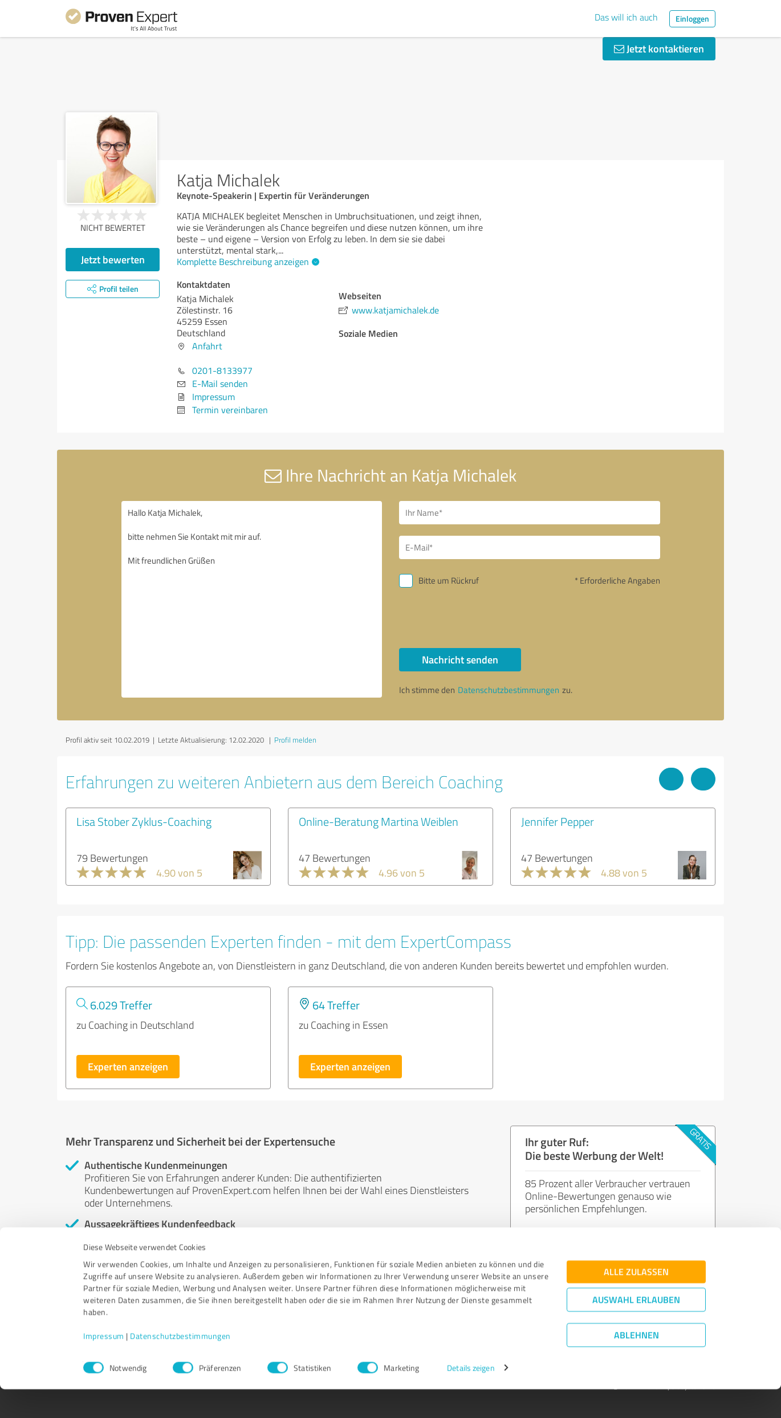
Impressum (103, 1364)
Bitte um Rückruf (448, 580)
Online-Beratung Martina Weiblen (378, 821)
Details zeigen (470, 1396)
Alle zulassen (636, 1300)
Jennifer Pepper (557, 821)
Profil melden (295, 740)
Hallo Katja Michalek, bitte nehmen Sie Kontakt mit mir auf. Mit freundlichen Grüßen (252, 599)
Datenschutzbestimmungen (180, 1364)
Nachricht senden (460, 659)
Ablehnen (636, 1363)
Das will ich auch (626, 17)
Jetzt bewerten (113, 259)
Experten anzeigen (128, 1066)
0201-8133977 (222, 370)
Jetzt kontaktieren (659, 48)
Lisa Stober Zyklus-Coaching (143, 821)
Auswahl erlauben (636, 1328)
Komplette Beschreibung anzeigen (246, 261)
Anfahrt (207, 346)
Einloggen (692, 18)
